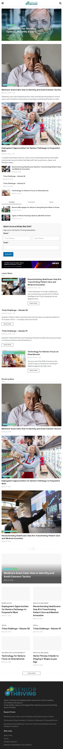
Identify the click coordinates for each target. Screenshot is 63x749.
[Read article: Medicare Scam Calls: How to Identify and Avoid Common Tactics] (31, 65)
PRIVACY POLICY (10, 733)
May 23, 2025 (6, 93)
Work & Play (7, 143)
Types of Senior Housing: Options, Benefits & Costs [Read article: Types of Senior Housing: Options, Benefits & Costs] (21, 30)
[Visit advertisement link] (31, 264)
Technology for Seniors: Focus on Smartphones (30, 191)
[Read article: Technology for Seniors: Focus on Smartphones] (6, 193)
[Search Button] (60, 3)
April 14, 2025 (10, 35)
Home (6, 730)
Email (6, 243)
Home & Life (11, 25)
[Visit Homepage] (31, 3)
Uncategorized (9, 85)
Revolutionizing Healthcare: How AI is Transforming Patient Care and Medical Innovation (44, 282)
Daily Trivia (8, 727)
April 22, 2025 (8, 179)
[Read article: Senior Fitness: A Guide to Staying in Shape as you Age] (47, 643)
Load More (31, 673)
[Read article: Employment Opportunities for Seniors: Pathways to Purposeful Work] (31, 123)
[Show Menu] (3, 3)
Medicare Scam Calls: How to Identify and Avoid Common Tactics (31, 89)
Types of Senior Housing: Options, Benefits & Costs (31, 216)
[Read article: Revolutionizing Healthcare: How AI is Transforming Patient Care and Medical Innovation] (6, 169)
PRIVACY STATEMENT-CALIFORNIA (18, 736)
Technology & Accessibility (8, 352)
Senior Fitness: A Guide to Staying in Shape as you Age (46, 658)
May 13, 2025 (6, 154)
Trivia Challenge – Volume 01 (14, 183)
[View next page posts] (33, 548)
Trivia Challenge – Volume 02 (14, 176)
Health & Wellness (10, 280)
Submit (8, 254)
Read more (34, 303)
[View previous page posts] (29, 548)
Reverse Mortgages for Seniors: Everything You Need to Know (35, 207)
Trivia (4, 625)
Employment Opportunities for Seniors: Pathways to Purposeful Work (15, 609)
